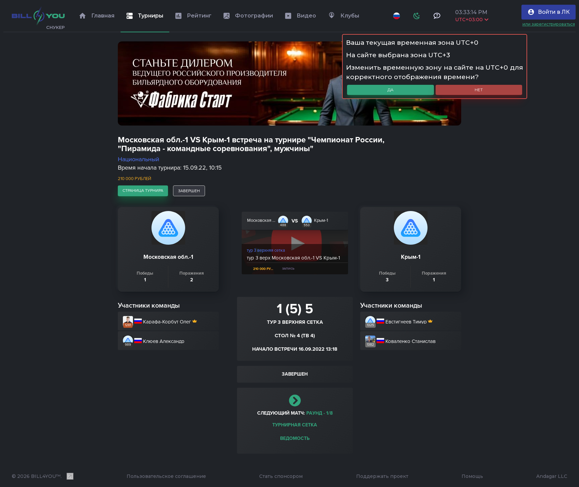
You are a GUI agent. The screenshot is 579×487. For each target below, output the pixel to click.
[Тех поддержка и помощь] (437, 16)
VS (295, 221)
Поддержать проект (382, 476)
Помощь (472, 476)
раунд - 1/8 (319, 413)
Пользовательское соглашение (166, 476)
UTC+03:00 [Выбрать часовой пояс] (471, 19)
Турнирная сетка (294, 425)
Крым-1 (321, 220)
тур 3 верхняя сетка (266, 250)
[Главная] (38, 16)
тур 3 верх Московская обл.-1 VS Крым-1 (293, 258)
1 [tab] (439, 116)
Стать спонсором (281, 476)
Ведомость (295, 438)
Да (390, 89)
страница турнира (143, 190)
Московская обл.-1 (261, 220)
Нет (479, 89)
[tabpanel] (289, 83)
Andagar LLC (551, 476)
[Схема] (417, 16)
